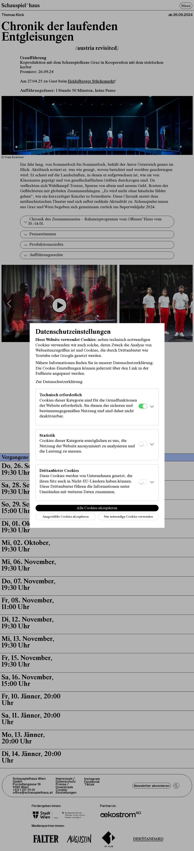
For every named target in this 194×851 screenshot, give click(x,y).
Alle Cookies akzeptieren (97, 508)
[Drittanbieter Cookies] (143, 481)
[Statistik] (143, 443)
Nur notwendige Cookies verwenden (128, 517)
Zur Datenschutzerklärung (58, 382)
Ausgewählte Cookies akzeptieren (65, 517)
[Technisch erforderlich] (143, 406)
